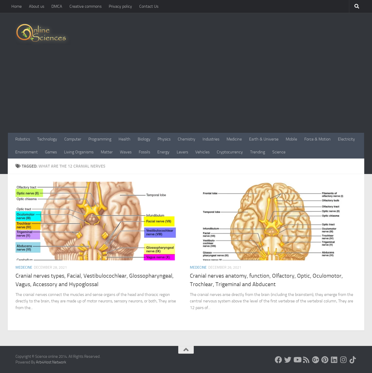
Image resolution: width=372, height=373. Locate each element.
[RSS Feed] (306, 359)
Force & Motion (317, 139)
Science (278, 152)
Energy (163, 152)
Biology (144, 139)
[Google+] (315, 359)
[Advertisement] (186, 94)
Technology (47, 139)
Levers (182, 152)
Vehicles (202, 152)
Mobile (291, 139)
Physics (164, 139)
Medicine (234, 139)
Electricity (346, 139)
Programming (99, 139)
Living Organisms (79, 152)
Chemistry (186, 139)
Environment (26, 152)
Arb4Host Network (51, 362)
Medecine (24, 267)
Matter (107, 152)
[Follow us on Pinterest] (325, 359)
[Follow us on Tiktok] (353, 359)
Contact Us (148, 6)
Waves (125, 152)
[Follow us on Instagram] (343, 359)
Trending (257, 152)
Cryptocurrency (230, 152)
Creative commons (85, 6)
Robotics (22, 139)
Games (51, 152)
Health (124, 139)
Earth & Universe (263, 139)
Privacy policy (120, 6)
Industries (211, 139)
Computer (72, 139)
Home (16, 6)
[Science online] (278, 359)
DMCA (56, 6)
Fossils (144, 152)
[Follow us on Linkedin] (334, 359)
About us (36, 6)
